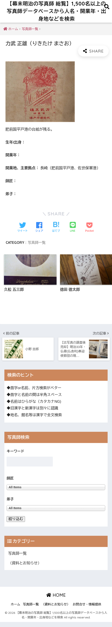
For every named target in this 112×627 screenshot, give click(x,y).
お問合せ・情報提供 (87, 609)
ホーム (15, 609)
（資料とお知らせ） (24, 568)
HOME (56, 600)
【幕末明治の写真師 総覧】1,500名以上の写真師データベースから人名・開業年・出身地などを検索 (57, 11)
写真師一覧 (37, 243)
